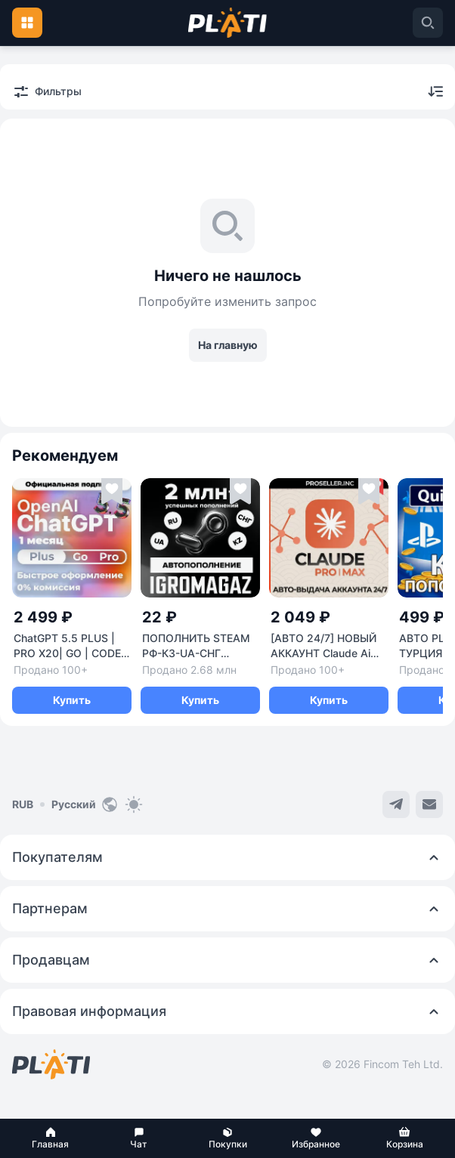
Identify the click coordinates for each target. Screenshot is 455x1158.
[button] (50, 1138)
